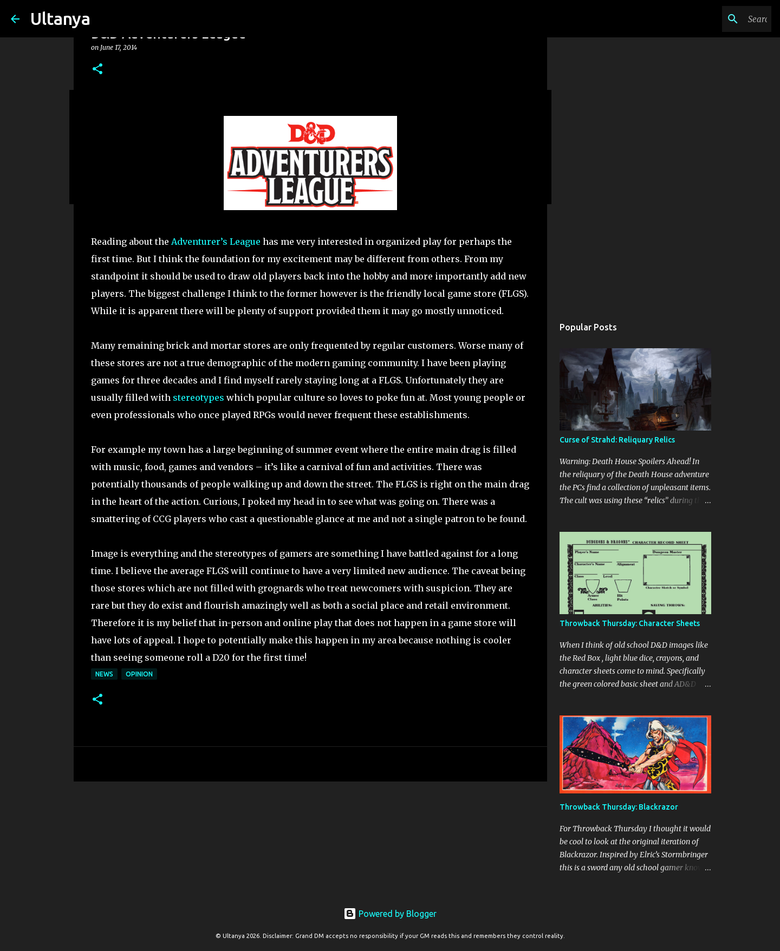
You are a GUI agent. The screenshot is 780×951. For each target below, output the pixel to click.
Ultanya (60, 18)
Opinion (139, 674)
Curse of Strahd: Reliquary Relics (617, 439)
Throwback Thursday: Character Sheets (630, 623)
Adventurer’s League (216, 241)
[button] (97, 69)
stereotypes (198, 397)
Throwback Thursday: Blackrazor (619, 807)
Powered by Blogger (390, 914)
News (104, 674)
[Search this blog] (714, 19)
